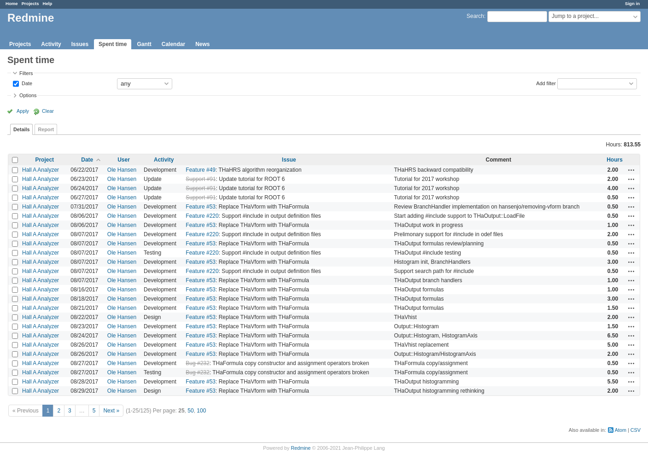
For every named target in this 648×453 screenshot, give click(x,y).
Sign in (632, 3)
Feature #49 (201, 170)
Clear (48, 111)
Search (475, 16)
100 (201, 410)
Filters (26, 73)
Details (21, 129)
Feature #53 (201, 206)
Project (44, 160)
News (202, 44)
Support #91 (201, 179)
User (123, 160)
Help (48, 3)
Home (12, 3)
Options (27, 95)
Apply (23, 111)
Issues (79, 44)
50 (190, 410)
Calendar (173, 44)
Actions (631, 170)
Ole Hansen (121, 170)
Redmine (300, 448)
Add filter (546, 83)
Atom (620, 430)
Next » (111, 410)
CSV (635, 430)
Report (46, 129)
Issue (289, 160)
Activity (51, 44)
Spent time (113, 44)
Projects (30, 3)
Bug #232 (197, 363)
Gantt (144, 44)
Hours (615, 160)
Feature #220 (202, 216)
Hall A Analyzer (40, 170)
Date (26, 83)
